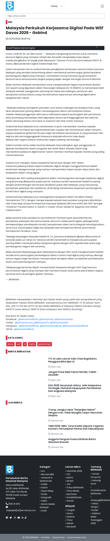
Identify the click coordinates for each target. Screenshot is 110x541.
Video (44, 500)
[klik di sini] (14, 503)
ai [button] (25, 344)
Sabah (70, 523)
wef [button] (18, 344)
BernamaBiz (47, 474)
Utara (70, 513)
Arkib (44, 510)
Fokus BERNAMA (75, 487)
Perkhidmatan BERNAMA (98, 492)
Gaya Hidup (47, 490)
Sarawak (71, 526)
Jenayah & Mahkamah (46, 479)
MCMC (70, 481)
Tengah (71, 510)
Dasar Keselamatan (77, 537)
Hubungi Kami (96, 482)
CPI (68, 474)
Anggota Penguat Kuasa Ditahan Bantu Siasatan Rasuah (72, 441)
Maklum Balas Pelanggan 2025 (96, 518)
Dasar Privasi (59, 537)
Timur (70, 520)
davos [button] (10, 344)
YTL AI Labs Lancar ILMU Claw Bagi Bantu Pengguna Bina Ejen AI (72, 360)
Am (43, 471)
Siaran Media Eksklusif (47, 505)
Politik (44, 484)
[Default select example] (57, 6)
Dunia (44, 494)
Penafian (45, 537)
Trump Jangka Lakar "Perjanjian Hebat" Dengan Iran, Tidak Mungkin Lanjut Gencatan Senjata (75, 412)
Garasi (70, 500)
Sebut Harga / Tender (95, 507)
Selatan (71, 516)
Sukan (44, 487)
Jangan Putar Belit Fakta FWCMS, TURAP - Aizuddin (73, 373)
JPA (69, 484)
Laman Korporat (96, 475)
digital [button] (32, 344)
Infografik (46, 497)
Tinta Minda (73, 490)
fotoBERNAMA (74, 497)
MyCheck (72, 494)
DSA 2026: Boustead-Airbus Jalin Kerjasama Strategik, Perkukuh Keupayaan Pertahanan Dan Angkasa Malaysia (74, 388)
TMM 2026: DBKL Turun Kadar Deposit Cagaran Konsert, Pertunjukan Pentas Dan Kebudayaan (76, 427)
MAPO (70, 477)
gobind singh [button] (44, 344)
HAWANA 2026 (74, 471)
